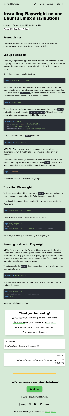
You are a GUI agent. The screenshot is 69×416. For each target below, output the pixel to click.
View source (28, 332)
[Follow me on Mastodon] (35, 404)
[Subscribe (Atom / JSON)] (35, 4)
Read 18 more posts (23, 327)
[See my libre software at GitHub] (30, 404)
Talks (58, 4)
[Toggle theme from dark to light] (63, 4)
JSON (53, 322)
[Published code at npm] (47, 404)
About (50, 4)
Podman (53, 43)
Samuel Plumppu (11, 4)
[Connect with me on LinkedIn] (41, 404)
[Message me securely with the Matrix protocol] (22, 404)
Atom (47, 322)
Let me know (17, 318)
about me (49, 327)
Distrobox (53, 60)
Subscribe (19, 322)
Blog (42, 4)
